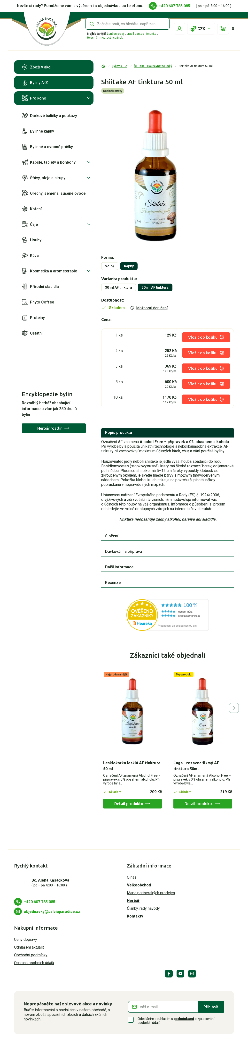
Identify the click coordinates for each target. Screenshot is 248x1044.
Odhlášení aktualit (29, 947)
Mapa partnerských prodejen (151, 893)
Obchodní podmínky (30, 955)
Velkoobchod (139, 885)
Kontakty (135, 916)
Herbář (133, 900)
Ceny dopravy (25, 939)
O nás (132, 877)
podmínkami (184, 1019)
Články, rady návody (143, 908)
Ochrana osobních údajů (34, 962)
